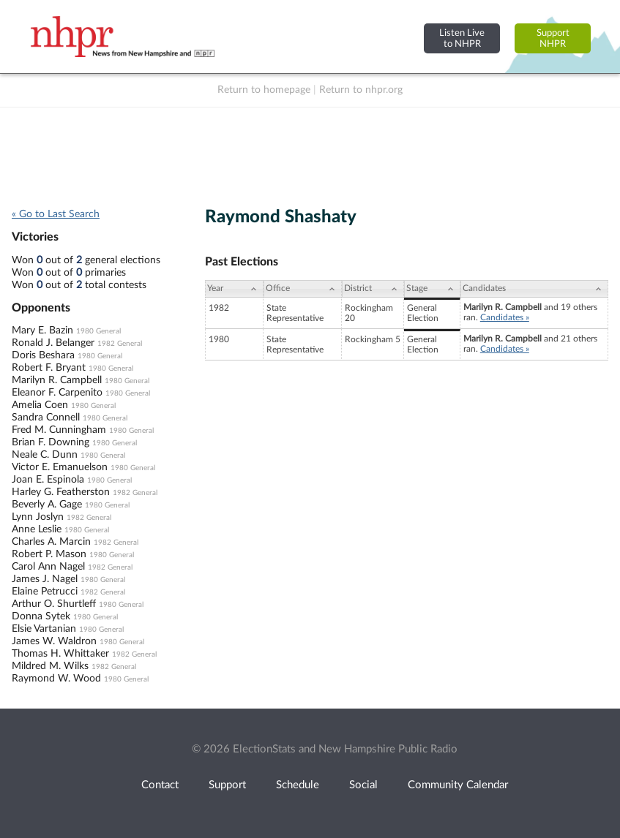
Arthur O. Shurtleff (54, 604)
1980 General (98, 331)
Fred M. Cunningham (59, 430)
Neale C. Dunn (45, 455)
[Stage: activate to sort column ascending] (432, 289)
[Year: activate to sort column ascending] (234, 289)
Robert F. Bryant (49, 368)
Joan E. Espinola (48, 480)
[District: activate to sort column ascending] (373, 289)
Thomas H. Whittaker (60, 654)
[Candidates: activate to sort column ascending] (534, 289)
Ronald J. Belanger (53, 343)
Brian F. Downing (50, 442)
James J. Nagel (45, 579)
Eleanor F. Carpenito (57, 393)
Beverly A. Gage (47, 504)
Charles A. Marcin (51, 542)
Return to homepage (263, 90)
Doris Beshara (43, 355)
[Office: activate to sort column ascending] (303, 289)
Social (363, 785)
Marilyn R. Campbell (57, 380)
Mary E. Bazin (42, 330)
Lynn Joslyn (38, 517)
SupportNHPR (553, 38)
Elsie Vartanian (44, 629)
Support (227, 785)
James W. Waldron (54, 641)
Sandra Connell (46, 417)
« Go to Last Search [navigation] (56, 214)
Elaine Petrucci (45, 591)
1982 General (119, 343)
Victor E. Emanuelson (60, 467)
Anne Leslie (36, 529)
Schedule (297, 785)
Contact (160, 785)
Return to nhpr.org (361, 90)
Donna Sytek (41, 616)
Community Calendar (458, 785)
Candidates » (504, 317)
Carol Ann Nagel (48, 567)
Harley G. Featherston (61, 492)
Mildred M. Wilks (50, 666)
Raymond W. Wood (56, 678)
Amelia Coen (40, 405)
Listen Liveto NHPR (462, 38)
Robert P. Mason (49, 554)
